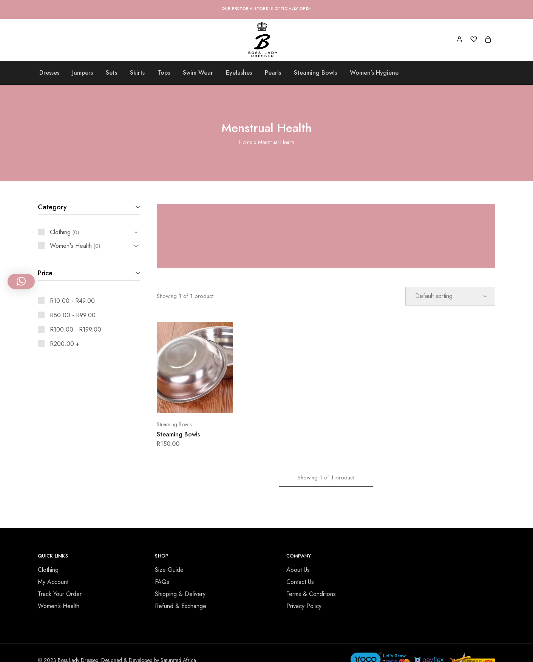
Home (245, 142)
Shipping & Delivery (180, 594)
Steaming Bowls (315, 73)
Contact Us (300, 582)
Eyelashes (239, 73)
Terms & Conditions (311, 594)
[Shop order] (450, 296)
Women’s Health (58, 606)
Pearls (273, 73)
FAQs (162, 582)
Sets (111, 73)
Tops (164, 73)
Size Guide (169, 569)
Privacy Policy (303, 606)
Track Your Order (60, 594)
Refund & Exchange (180, 606)
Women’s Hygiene (374, 73)
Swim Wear (198, 73)
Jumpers (82, 73)
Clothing (48, 569)
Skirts (137, 73)
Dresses (49, 73)
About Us (298, 569)
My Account (53, 582)
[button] (21, 281)
